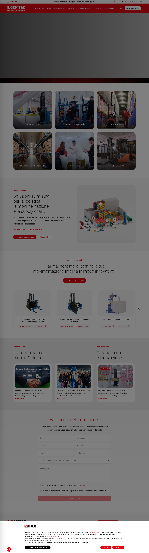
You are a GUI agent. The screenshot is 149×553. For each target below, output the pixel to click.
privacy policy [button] (95, 532)
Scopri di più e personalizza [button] (37, 547)
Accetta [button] (118, 547)
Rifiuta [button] (106, 547)
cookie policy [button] (55, 536)
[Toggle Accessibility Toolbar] (9, 549)
